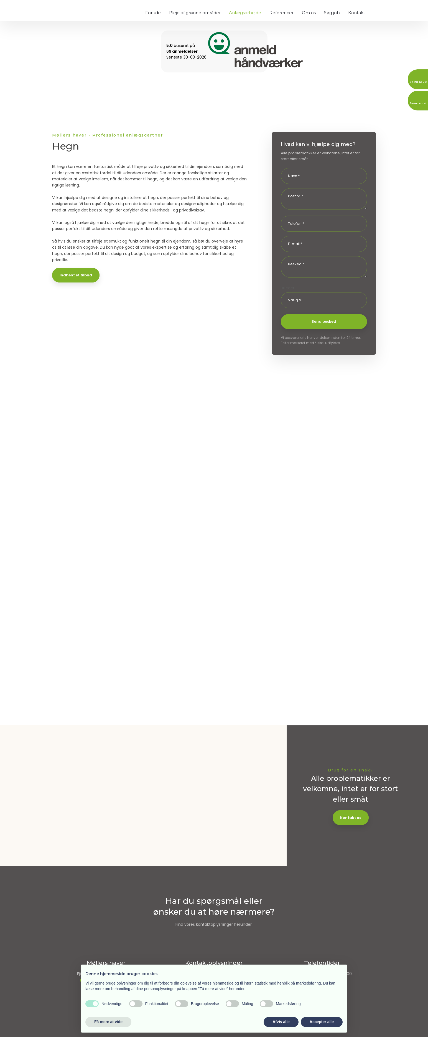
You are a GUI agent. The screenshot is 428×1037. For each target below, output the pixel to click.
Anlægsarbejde (245, 12)
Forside (153, 12)
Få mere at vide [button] (108, 1022)
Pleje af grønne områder (195, 12)
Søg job (332, 12)
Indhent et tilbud (76, 275)
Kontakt (356, 12)
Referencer (281, 12)
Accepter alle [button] (322, 1022)
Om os (309, 12)
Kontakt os (350, 817)
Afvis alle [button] (280, 1022)
